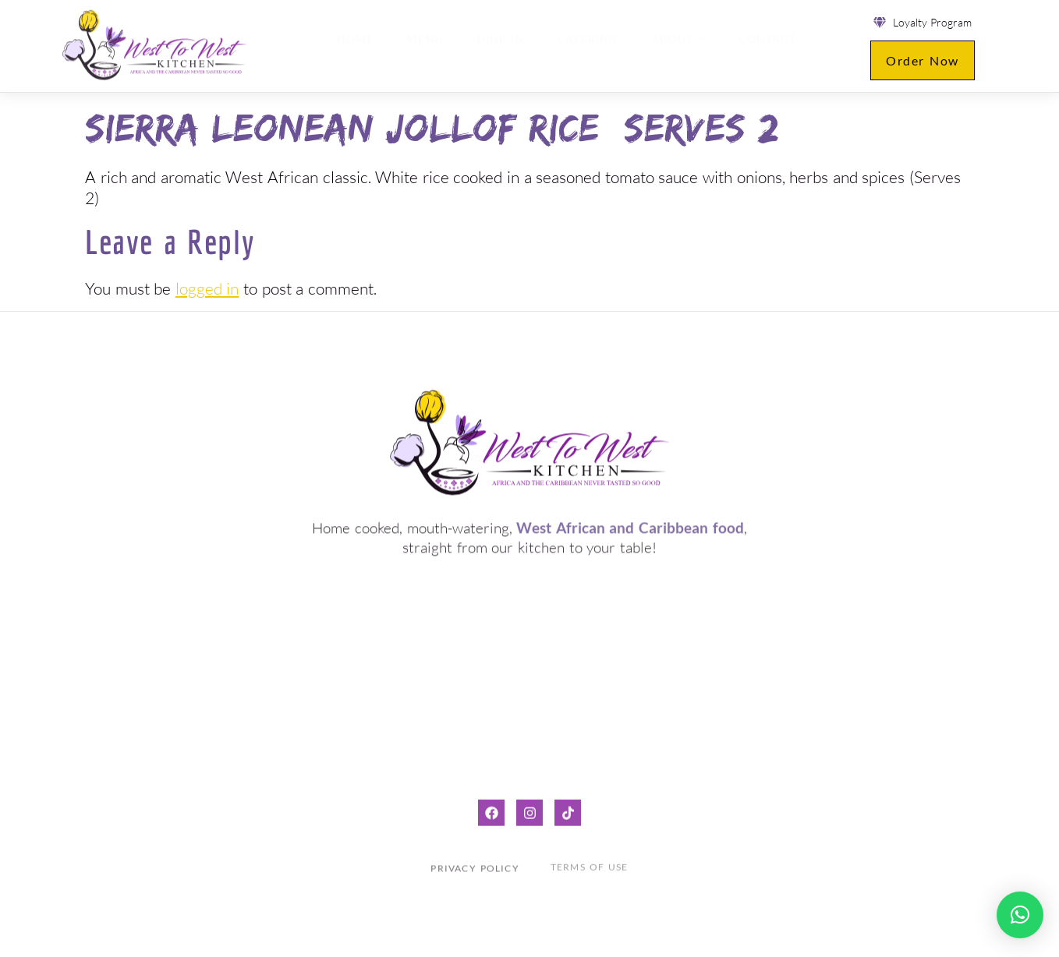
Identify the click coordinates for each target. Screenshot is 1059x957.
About (673, 44)
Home (357, 45)
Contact (759, 45)
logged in (207, 288)
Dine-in (498, 45)
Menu (425, 45)
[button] (1020, 915)
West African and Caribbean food (629, 525)
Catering (584, 45)
